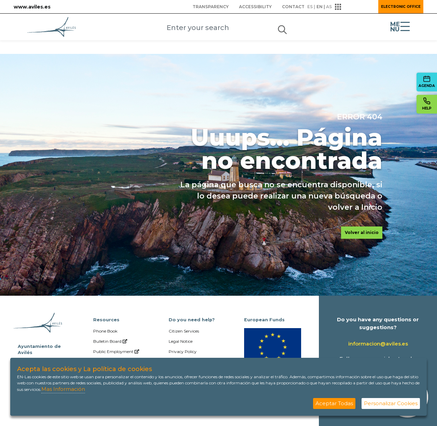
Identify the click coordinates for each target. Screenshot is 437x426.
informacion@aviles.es (378, 343)
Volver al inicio (362, 232)
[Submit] (282, 28)
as (329, 6)
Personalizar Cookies (391, 403)
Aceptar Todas (334, 403)
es (310, 6)
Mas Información (63, 389)
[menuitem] (211, 7)
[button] (354, 7)
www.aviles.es (32, 7)
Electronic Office (401, 6)
